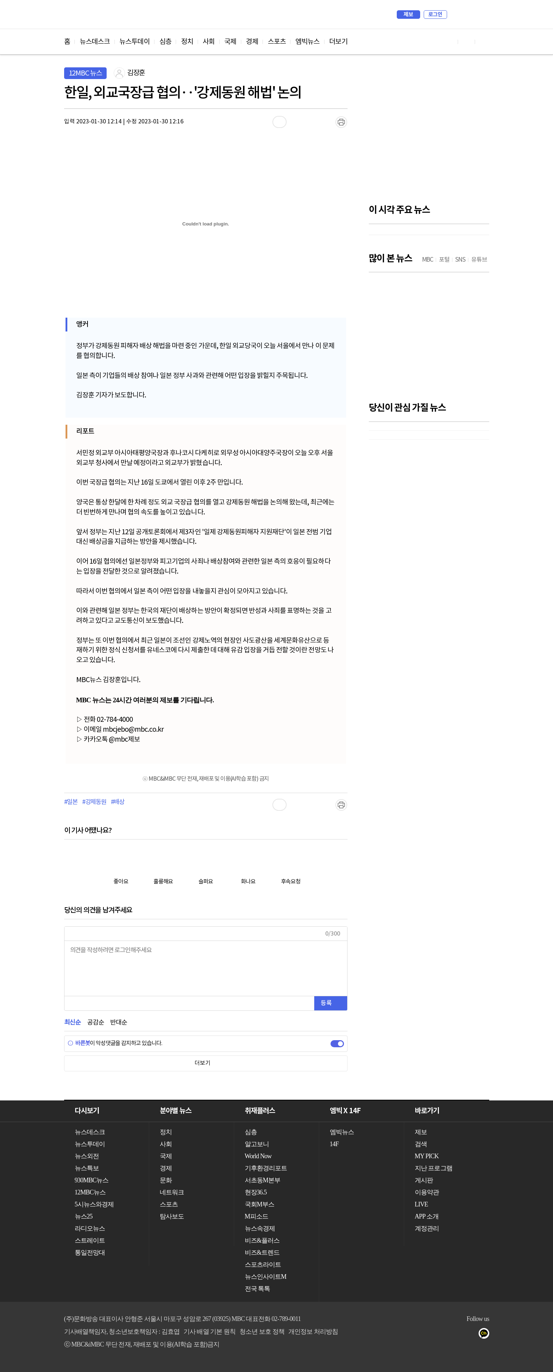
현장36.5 (256, 1192)
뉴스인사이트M (266, 1276)
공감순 (95, 1022)
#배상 (117, 802)
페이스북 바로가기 (466, 41)
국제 (230, 42)
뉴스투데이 (134, 42)
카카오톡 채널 (486, 1335)
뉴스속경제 (260, 1228)
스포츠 (277, 42)
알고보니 (257, 1144)
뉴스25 (83, 1216)
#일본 (71, 802)
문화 (166, 1180)
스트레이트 (90, 1240)
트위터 (472, 1335)
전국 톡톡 (257, 1288)
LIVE (421, 1204)
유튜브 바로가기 (449, 41)
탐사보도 (172, 1216)
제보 (408, 14)
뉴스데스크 (95, 42)
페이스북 (458, 1335)
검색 (456, 14)
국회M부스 (260, 1204)
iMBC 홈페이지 (481, 14)
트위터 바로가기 (483, 41)
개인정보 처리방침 (313, 1331)
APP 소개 (427, 1216)
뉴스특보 (87, 1168)
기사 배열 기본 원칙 (210, 1331)
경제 (252, 42)
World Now (258, 1156)
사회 (209, 42)
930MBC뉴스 (92, 1180)
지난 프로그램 (433, 1168)
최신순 (72, 1022)
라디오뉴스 (90, 1228)
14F (334, 1144)
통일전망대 (90, 1252)
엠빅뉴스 (307, 42)
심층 (165, 42)
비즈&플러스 (262, 1240)
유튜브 (443, 1335)
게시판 (424, 1180)
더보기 (338, 42)
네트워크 (172, 1192)
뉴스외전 (87, 1156)
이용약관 (427, 1192)
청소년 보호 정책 (261, 1331)
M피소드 (256, 1216)
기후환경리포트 (266, 1168)
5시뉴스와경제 (94, 1204)
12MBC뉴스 (90, 1192)
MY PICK (466, 14)
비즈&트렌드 (262, 1252)
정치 (187, 42)
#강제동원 (94, 802)
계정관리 (427, 1228)
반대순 (118, 1022)
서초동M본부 (263, 1180)
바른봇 (79, 1043)
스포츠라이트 (263, 1264)
